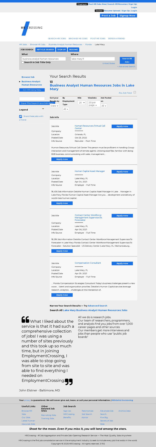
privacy (27, 400)
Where (74, 54)
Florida (88, 44)
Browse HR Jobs (78, 38)
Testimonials (87, 411)
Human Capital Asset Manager (90, 171)
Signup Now (127, 15)
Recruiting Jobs (48, 415)
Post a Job (109, 15)
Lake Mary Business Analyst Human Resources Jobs (95, 310)
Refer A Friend (116, 38)
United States (108, 63)
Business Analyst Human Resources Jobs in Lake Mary (92, 87)
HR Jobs (23, 44)
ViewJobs (92, 98)
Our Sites (26, 417)
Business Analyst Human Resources (65, 44)
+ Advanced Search (126, 66)
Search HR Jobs (57, 38)
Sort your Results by (54, 99)
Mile (79, 98)
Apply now (122, 126)
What (25, 54)
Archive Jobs (124, 411)
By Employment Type (68, 101)
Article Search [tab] (45, 49)
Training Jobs (47, 418)
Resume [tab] (73, 49)
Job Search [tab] (27, 49)
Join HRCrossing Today (32, 90)
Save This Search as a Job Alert (37, 103)
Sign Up (67, 411)
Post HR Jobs (97, 38)
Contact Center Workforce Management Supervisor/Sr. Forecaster (89, 217)
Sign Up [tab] (61, 49)
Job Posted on (106, 99)
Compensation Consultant (88, 263)
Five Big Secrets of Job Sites (106, 420)
